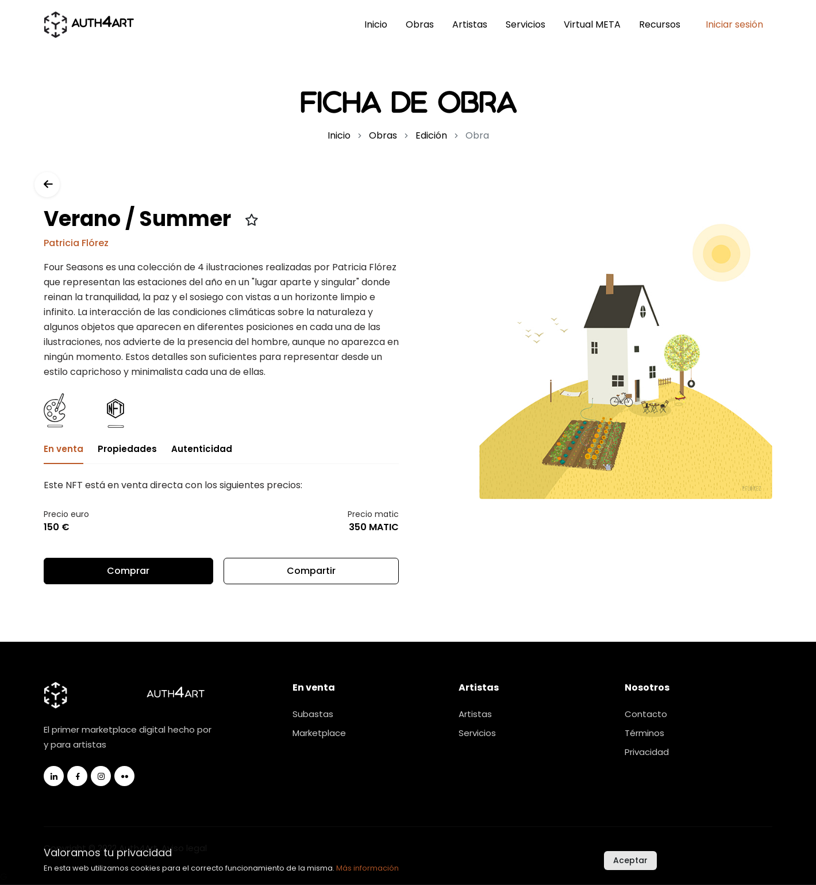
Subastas (312, 714)
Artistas (469, 24)
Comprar (128, 571)
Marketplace (319, 733)
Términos (644, 733)
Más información (367, 868)
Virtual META (592, 24)
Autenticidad (201, 449)
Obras (420, 24)
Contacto (646, 714)
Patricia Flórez (76, 243)
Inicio (375, 24)
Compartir (311, 575)
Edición (431, 135)
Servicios (525, 24)
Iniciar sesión (734, 24)
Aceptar (630, 860)
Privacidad (647, 752)
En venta (63, 449)
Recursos (659, 24)
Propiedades (127, 449)
